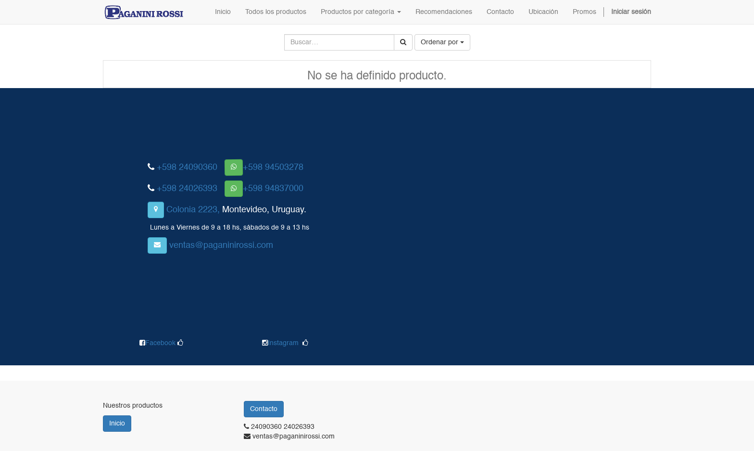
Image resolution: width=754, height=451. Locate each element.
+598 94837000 (273, 188)
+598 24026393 (187, 188)
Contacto (263, 409)
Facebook (161, 343)
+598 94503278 (273, 167)
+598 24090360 (187, 167)
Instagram (283, 343)
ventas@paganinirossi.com (221, 245)
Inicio (117, 423)
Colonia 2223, (193, 210)
